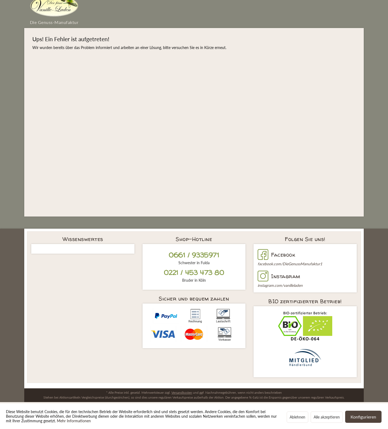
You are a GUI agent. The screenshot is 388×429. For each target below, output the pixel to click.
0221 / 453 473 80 (194, 272)
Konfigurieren (363, 416)
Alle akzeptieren (327, 417)
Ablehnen (297, 417)
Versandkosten (181, 392)
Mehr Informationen (74, 420)
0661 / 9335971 (194, 255)
